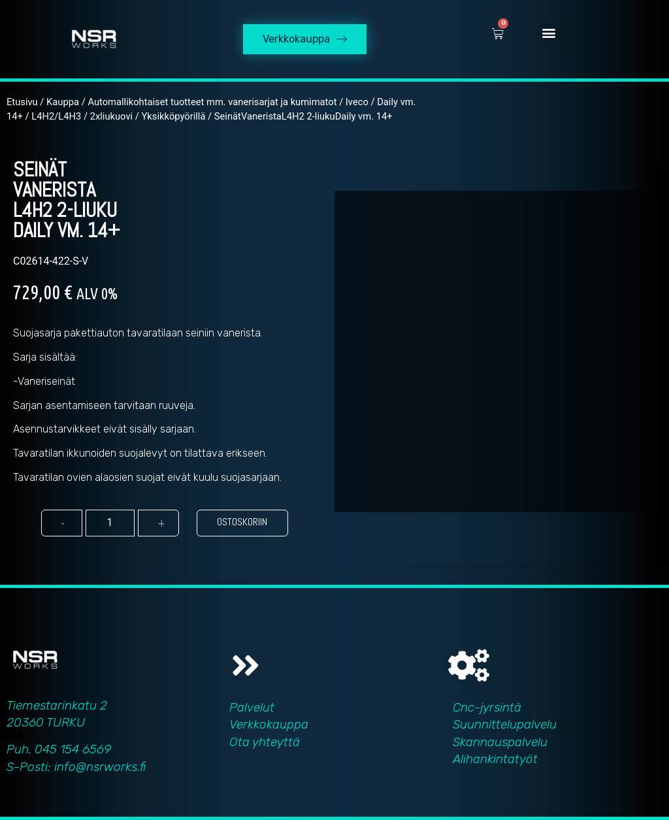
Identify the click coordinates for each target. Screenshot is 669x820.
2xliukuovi (111, 116)
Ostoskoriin (242, 522)
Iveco (357, 102)
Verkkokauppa (268, 724)
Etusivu (22, 102)
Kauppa (62, 102)
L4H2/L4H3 (56, 116)
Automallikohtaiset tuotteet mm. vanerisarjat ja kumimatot (212, 102)
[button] (548, 33)
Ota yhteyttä (264, 741)
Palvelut (251, 707)
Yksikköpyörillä (173, 116)
